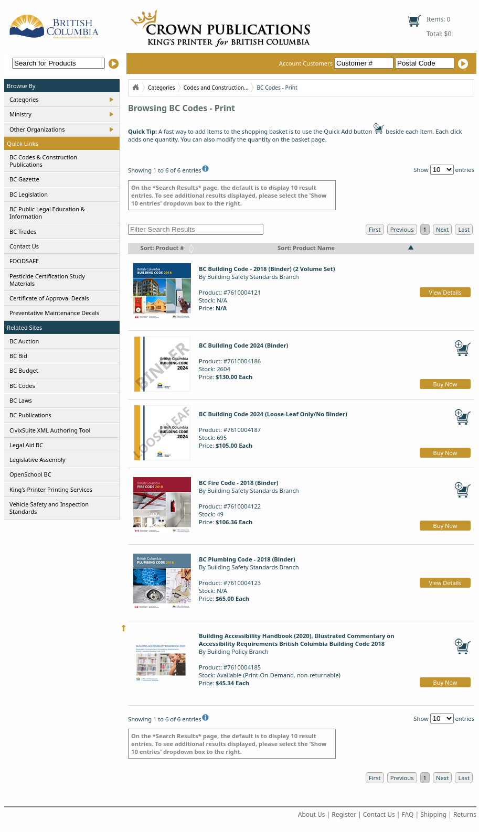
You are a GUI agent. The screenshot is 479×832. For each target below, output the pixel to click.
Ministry (20, 114)
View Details (445, 292)
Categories (24, 99)
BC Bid (18, 356)
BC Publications (30, 415)
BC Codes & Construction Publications (43, 160)
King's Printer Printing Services (50, 489)
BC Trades (22, 231)
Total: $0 (439, 33)
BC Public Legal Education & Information (47, 212)
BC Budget (23, 370)
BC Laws (20, 400)
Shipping (433, 814)
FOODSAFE (24, 261)
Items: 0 (438, 19)
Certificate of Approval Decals (49, 298)
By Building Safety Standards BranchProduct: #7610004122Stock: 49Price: (249, 502)
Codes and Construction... (216, 87)
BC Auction (24, 341)
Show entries (443, 170)
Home (135, 87)
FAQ (408, 814)
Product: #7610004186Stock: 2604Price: (243, 361)
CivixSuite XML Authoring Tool (49, 430)
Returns (464, 814)
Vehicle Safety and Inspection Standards (49, 507)
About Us (311, 814)
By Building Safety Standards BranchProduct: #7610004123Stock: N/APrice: (249, 578)
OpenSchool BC (30, 474)
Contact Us (24, 246)
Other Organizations (37, 129)
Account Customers (337, 63)
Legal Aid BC (26, 445)
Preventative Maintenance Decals (54, 313)
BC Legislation (28, 194)
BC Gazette (24, 179)
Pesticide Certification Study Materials (47, 279)
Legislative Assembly (37, 459)
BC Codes (22, 386)
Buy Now (445, 384)
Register (344, 814)
